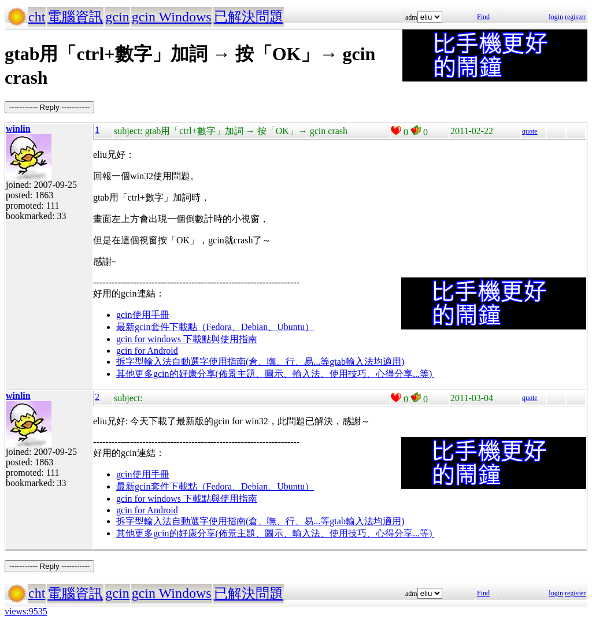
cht (36, 16)
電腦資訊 (75, 16)
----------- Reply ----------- (49, 107)
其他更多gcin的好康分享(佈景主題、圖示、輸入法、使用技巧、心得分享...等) (275, 374)
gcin (117, 16)
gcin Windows (172, 16)
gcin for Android (147, 350)
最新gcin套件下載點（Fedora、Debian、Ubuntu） (215, 327)
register (575, 17)
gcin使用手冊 (142, 315)
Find (483, 17)
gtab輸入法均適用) (367, 361)
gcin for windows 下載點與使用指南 (186, 339)
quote (530, 131)
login (556, 17)
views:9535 (26, 611)
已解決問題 (248, 16)
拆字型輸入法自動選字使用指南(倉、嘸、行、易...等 (223, 361)
